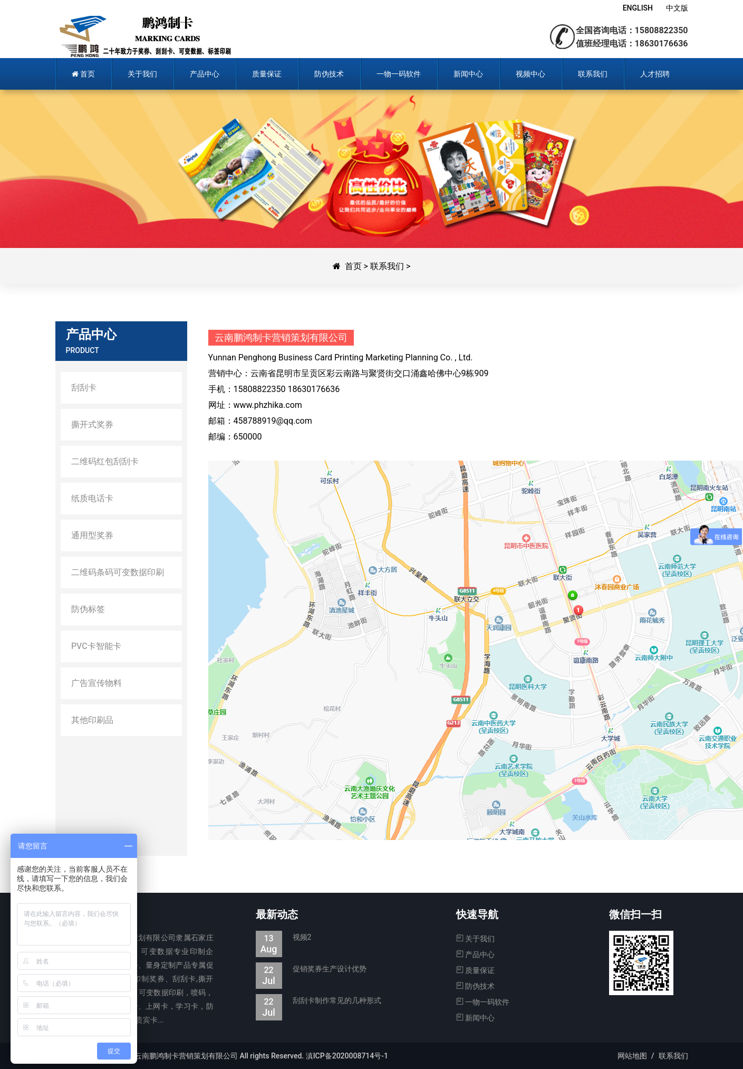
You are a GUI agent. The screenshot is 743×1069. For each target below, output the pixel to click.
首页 (353, 266)
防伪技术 (475, 986)
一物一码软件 (482, 1002)
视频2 (284, 937)
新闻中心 (475, 1018)
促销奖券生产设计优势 (311, 969)
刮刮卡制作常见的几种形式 (318, 1000)
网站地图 (632, 1056)
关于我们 (475, 938)
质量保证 (475, 970)
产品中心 (475, 954)
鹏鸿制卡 (146, 37)
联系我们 (387, 266)
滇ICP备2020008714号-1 (347, 1056)
